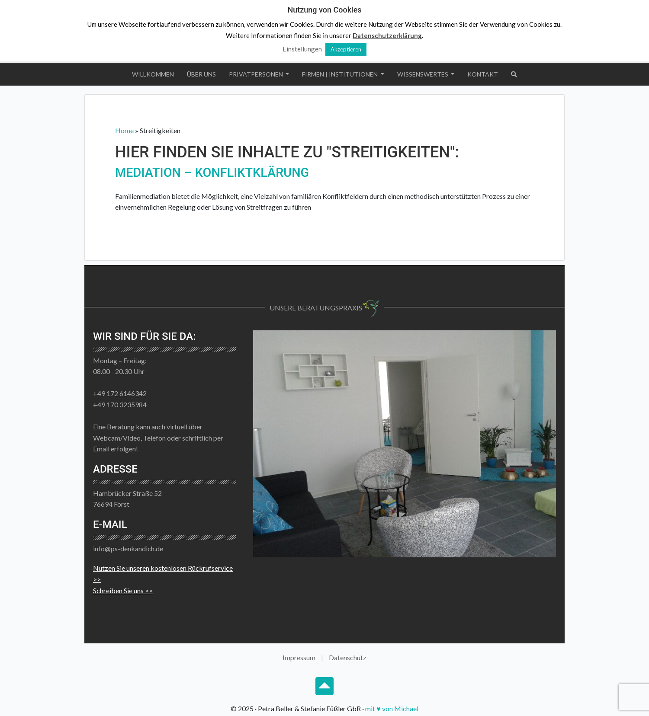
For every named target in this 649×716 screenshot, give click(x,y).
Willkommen (153, 74)
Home (124, 130)
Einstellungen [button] (302, 49)
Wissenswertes (423, 74)
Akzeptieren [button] (346, 49)
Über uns (201, 74)
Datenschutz (347, 657)
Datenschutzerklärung (387, 35)
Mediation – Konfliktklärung (212, 172)
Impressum (299, 657)
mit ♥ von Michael (391, 708)
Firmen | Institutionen (340, 74)
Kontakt (482, 74)
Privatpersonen (256, 74)
